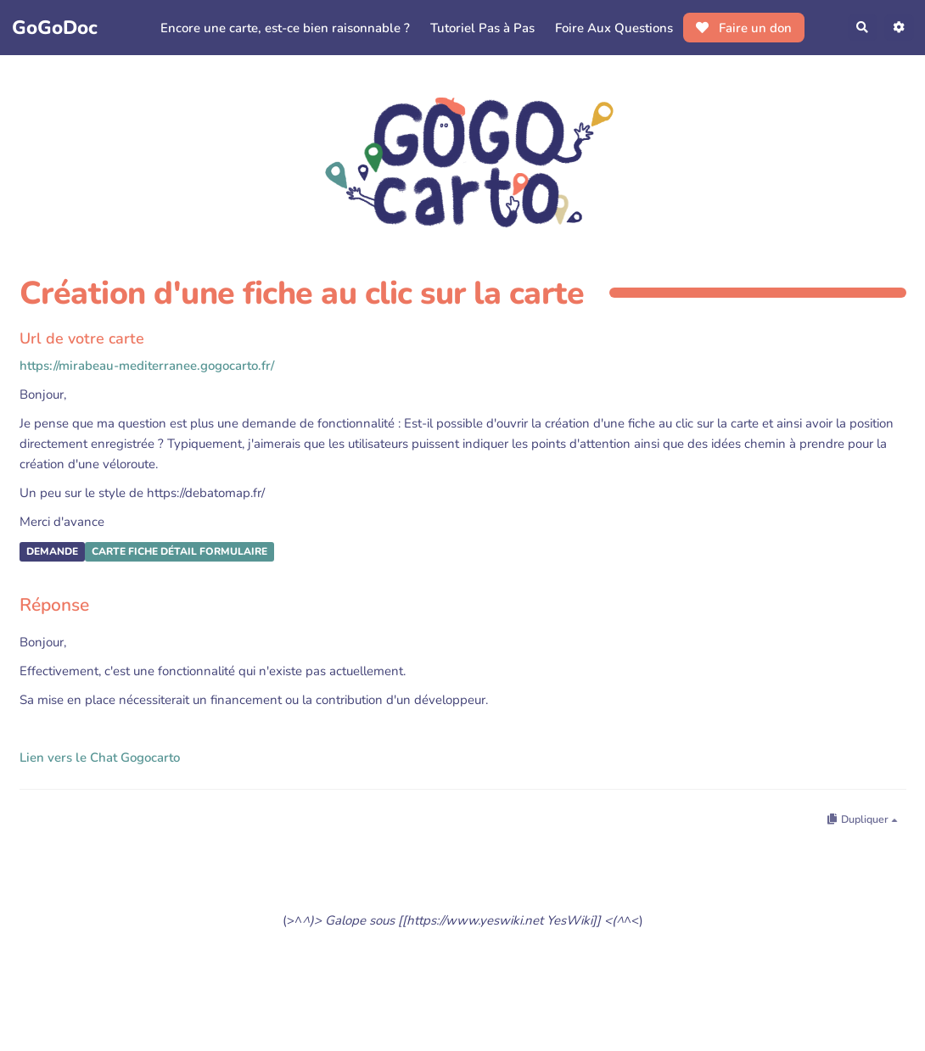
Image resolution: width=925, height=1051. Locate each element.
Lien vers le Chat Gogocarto (100, 757)
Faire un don (741, 28)
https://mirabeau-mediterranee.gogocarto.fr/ (147, 365)
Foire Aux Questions (611, 28)
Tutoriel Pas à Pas (480, 28)
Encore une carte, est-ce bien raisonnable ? (282, 28)
